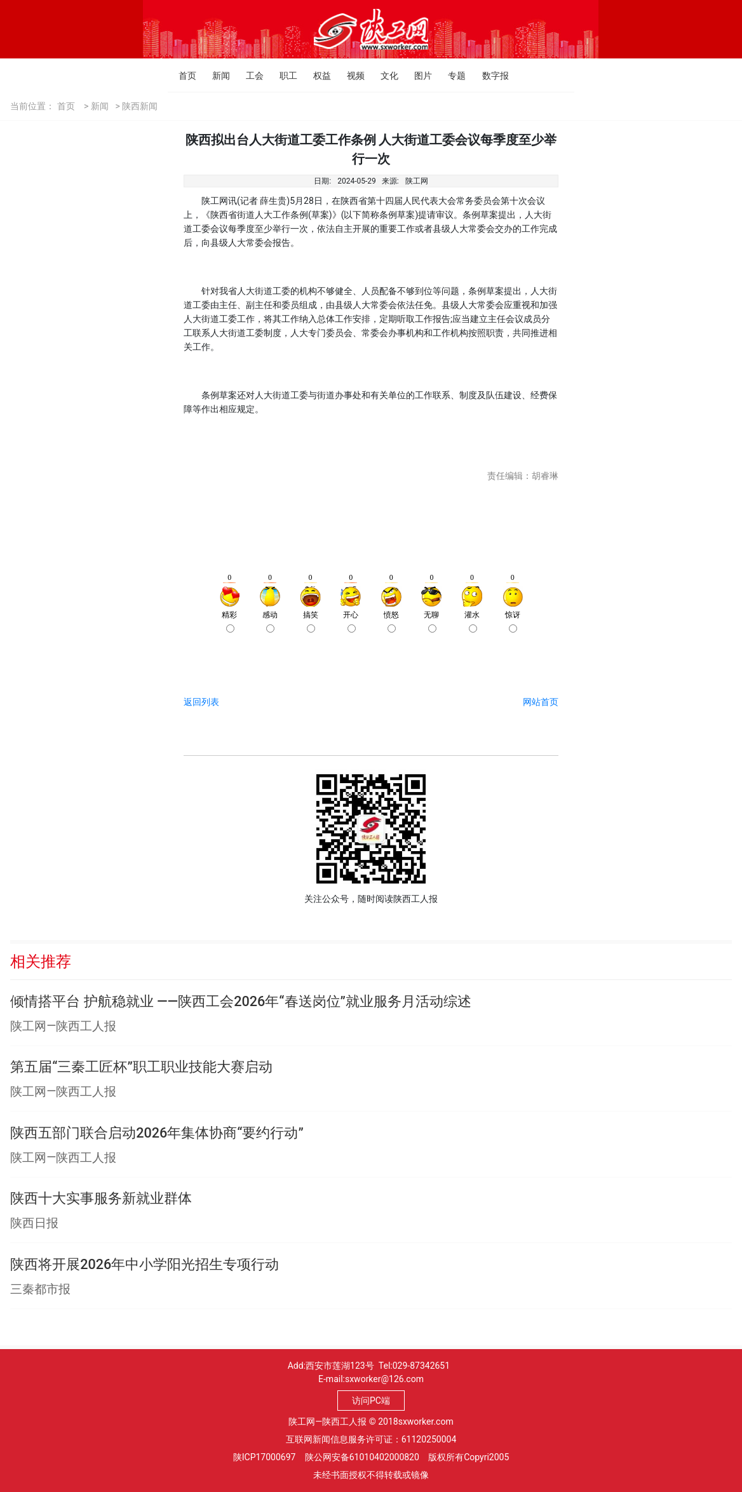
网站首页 (540, 702)
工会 (249, 76)
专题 (451, 76)
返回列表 (201, 702)
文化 (384, 76)
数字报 (485, 76)
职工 (283, 76)
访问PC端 (371, 1400)
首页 (182, 76)
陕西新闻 (140, 106)
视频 (350, 76)
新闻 (215, 76)
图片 (417, 76)
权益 (316, 76)
